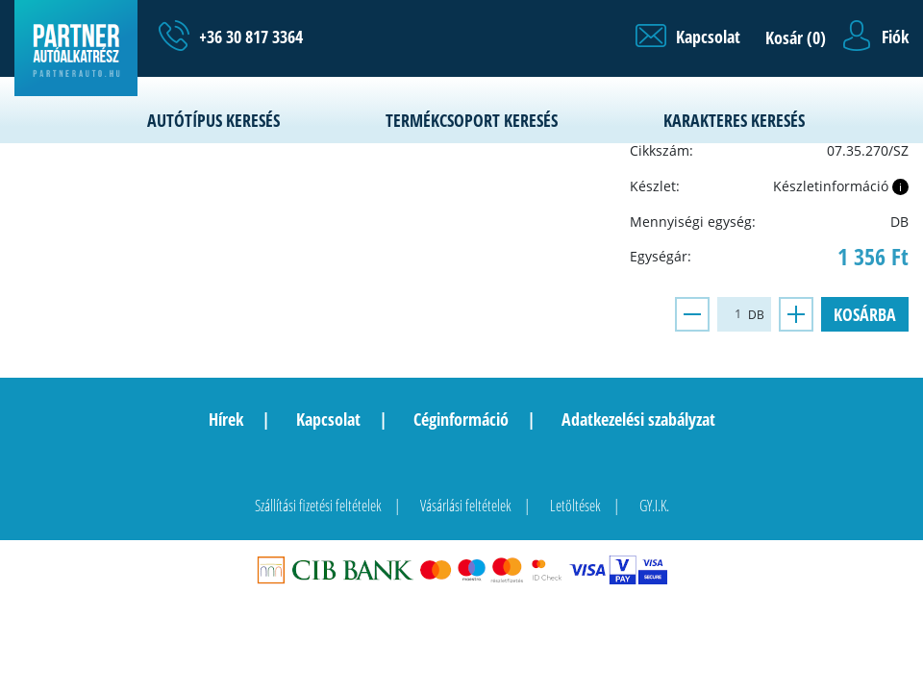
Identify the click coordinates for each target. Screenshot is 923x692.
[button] (688, 36)
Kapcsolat (328, 419)
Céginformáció (461, 419)
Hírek (226, 419)
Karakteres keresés (734, 120)
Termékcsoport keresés (472, 120)
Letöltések (575, 505)
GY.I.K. (654, 505)
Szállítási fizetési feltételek (318, 505)
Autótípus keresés (213, 120)
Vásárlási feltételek (465, 505)
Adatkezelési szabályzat (638, 419)
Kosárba (865, 314)
